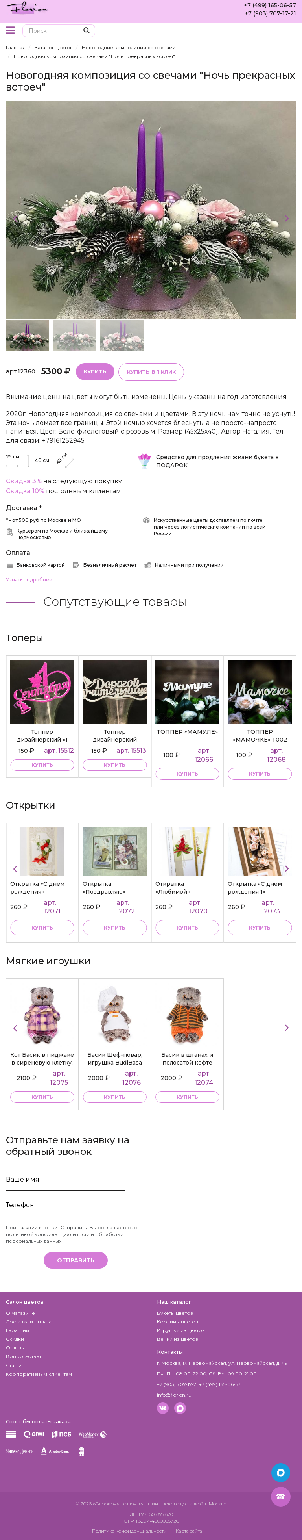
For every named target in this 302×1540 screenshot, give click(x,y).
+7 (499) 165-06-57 (270, 5)
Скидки (15, 1339)
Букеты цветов (175, 1312)
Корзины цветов (177, 1321)
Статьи (14, 1365)
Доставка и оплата (29, 1321)
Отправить (75, 1260)
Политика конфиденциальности (129, 1531)
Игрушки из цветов (181, 1330)
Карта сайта (189, 1531)
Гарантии (17, 1330)
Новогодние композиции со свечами (129, 47)
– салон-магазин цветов (147, 1503)
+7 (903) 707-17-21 (270, 13)
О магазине (20, 1312)
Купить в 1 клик (151, 372)
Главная (16, 47)
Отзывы (15, 1348)
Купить (95, 371)
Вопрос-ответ (23, 1356)
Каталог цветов (54, 47)
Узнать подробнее (29, 580)
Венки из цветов (177, 1339)
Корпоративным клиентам (39, 1374)
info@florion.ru (174, 1395)
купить (42, 765)
